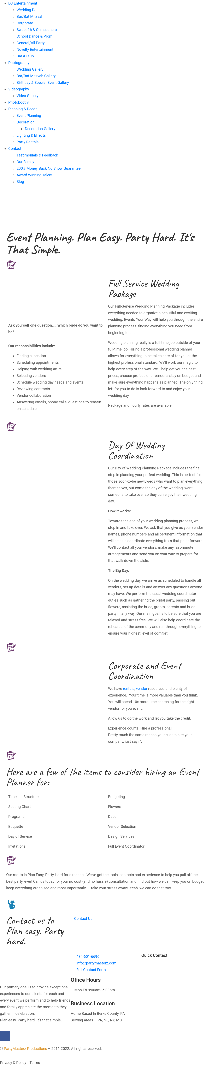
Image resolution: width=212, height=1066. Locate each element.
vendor (141, 688)
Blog (20, 181)
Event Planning (29, 115)
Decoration (26, 122)
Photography (18, 62)
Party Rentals (28, 142)
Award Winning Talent (34, 175)
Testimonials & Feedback (37, 155)
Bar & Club (25, 56)
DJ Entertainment (22, 3)
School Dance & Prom (34, 36)
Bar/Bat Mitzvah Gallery (36, 76)
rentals (128, 688)
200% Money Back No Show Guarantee (49, 168)
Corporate (25, 23)
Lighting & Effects (31, 135)
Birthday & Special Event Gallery (43, 82)
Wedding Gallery (30, 69)
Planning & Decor (22, 109)
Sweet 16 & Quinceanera (37, 29)
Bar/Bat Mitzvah (30, 16)
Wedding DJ (26, 10)
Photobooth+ (19, 102)
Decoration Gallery (40, 129)
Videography (18, 89)
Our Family (25, 162)
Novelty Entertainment (35, 49)
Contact (14, 148)
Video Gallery (27, 96)
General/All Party (31, 43)
